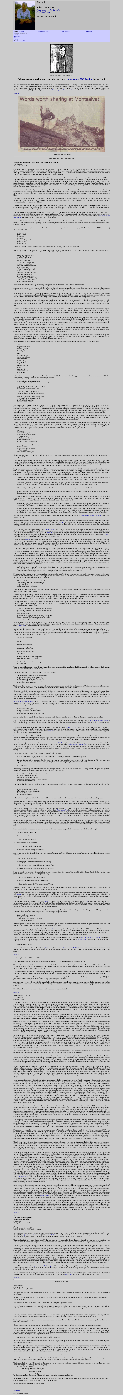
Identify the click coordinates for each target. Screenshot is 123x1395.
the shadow (60, 810)
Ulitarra (16, 34)
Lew (86, 901)
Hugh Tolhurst (77, 948)
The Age (16, 39)
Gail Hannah (61, 743)
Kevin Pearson (50, 529)
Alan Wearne (21, 1176)
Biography (21, 31)
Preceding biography (43, 31)
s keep (66, 810)
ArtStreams (17, 36)
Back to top (16, 93)
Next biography (66, 31)
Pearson (49, 532)
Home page (89, 31)
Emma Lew (21, 625)
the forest (62, 522)
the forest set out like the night (48, 10)
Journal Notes (22, 40)
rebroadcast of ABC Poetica (79, 79)
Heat (15, 37)
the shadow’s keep (43, 12)
